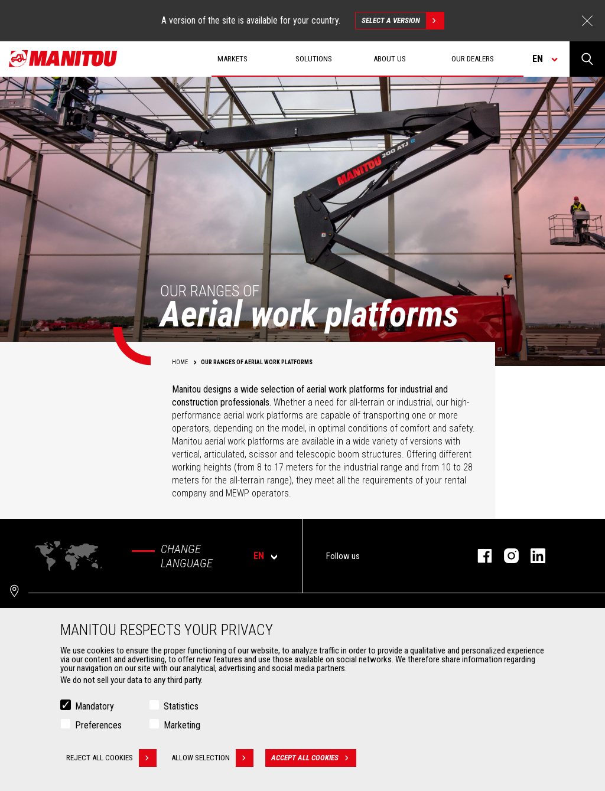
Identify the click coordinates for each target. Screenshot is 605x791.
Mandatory (94, 706)
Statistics (181, 706)
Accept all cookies (313, 758)
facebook (479, 555)
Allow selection (212, 758)
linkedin (532, 555)
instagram (505, 555)
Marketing (182, 725)
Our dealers (472, 58)
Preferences (98, 725)
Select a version (403, 20)
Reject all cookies (111, 758)
